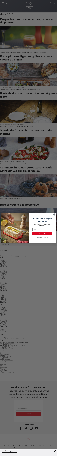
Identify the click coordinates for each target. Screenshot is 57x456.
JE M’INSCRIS (42, 233)
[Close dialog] (54, 214)
